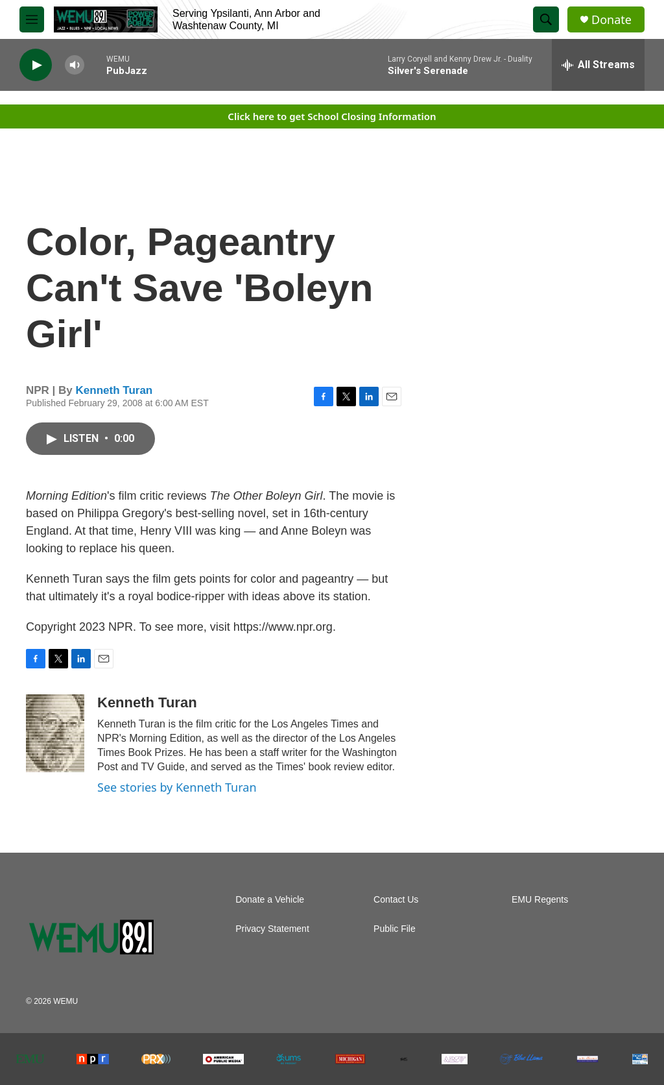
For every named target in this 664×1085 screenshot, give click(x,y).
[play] (35, 65)
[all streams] (598, 65)
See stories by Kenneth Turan (177, 787)
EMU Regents (540, 900)
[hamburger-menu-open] (31, 19)
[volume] (75, 65)
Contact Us (396, 900)
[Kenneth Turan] (55, 733)
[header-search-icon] (546, 19)
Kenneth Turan (114, 390)
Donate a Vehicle (269, 900)
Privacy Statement (272, 929)
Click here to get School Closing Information (332, 116)
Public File (395, 929)
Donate (611, 20)
